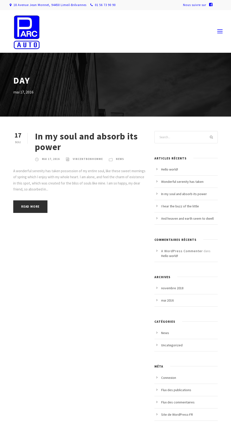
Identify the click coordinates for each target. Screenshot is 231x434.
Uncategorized (172, 345)
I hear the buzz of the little (180, 206)
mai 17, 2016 (51, 159)
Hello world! (169, 169)
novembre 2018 (172, 288)
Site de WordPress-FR (177, 414)
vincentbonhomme (88, 159)
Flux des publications (176, 390)
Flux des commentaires (178, 402)
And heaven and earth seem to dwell (187, 218)
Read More (30, 206)
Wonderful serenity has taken (182, 181)
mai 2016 (167, 300)
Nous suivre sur (199, 5)
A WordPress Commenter (182, 251)
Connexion (168, 377)
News (120, 159)
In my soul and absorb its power (86, 141)
